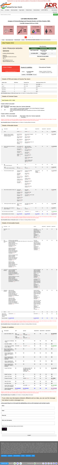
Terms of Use (28, 455)
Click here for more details (42, 56)
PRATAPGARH (17, 39)
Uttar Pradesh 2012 (9, 39)
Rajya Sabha (21, 10)
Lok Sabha (7, 10)
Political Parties (29, 10)
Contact (23, 455)
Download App (30, 463)
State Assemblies (14, 10)
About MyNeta (54, 10)
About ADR (55, 12)
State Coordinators (17, 455)
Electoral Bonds (36, 10)
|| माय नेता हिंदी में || (44, 10)
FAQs (33, 455)
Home (2, 10)
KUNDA (23, 39)
